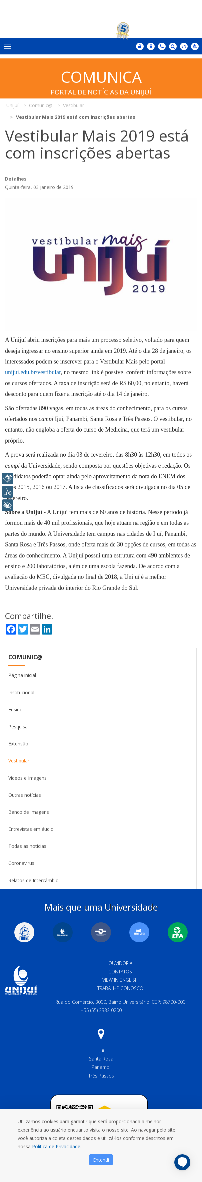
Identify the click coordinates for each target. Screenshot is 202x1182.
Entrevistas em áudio (31, 829)
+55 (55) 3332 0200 (101, 1010)
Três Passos (101, 1076)
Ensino (15, 709)
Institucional (21, 692)
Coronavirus (21, 863)
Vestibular (18, 760)
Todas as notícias (27, 846)
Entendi (101, 1160)
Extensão (18, 743)
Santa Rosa (101, 1058)
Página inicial (22, 675)
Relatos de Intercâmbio (33, 880)
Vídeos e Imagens (27, 778)
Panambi (101, 1067)
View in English (120, 980)
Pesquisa (18, 726)
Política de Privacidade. (56, 1146)
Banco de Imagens (28, 812)
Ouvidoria (120, 963)
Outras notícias (24, 795)
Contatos (120, 971)
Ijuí (101, 1050)
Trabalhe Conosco (120, 988)
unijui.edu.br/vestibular (33, 372)
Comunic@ (25, 657)
